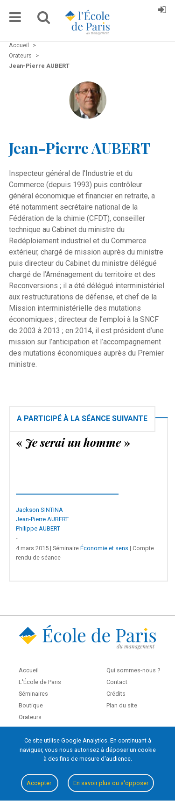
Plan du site (121, 705)
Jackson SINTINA (39, 509)
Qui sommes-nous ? (133, 670)
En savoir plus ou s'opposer (110, 782)
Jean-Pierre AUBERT (42, 519)
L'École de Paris (40, 681)
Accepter (40, 782)
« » (73, 442)
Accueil (29, 670)
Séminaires (33, 693)
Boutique (31, 705)
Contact (116, 681)
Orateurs (30, 717)
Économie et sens (104, 548)
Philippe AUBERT (38, 528)
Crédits (116, 693)
